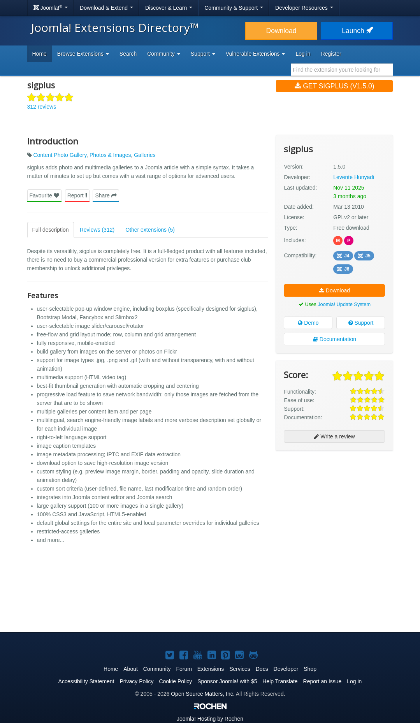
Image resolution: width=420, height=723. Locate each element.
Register (331, 54)
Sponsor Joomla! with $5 (227, 681)
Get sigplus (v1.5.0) (334, 86)
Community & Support (233, 8)
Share (105, 195)
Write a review (334, 436)
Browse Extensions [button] (83, 54)
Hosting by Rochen (210, 719)
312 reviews (41, 107)
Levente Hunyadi (353, 177)
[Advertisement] (334, 507)
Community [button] (163, 54)
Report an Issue (322, 681)
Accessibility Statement (86, 681)
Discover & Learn (168, 8)
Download (281, 31)
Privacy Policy (136, 681)
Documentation (334, 339)
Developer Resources (304, 8)
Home (39, 54)
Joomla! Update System (344, 304)
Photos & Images (110, 155)
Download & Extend (106, 8)
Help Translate (279, 681)
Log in (302, 54)
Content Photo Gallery (59, 155)
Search (128, 54)
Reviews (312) (97, 230)
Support (361, 323)
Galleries (144, 155)
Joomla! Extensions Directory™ (115, 27)
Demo (308, 323)
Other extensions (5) (150, 230)
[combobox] (342, 69)
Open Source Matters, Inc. (202, 694)
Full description (50, 230)
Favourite (44, 195)
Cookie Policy (175, 681)
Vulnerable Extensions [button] (255, 54)
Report (77, 195)
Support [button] (203, 54)
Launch (356, 31)
